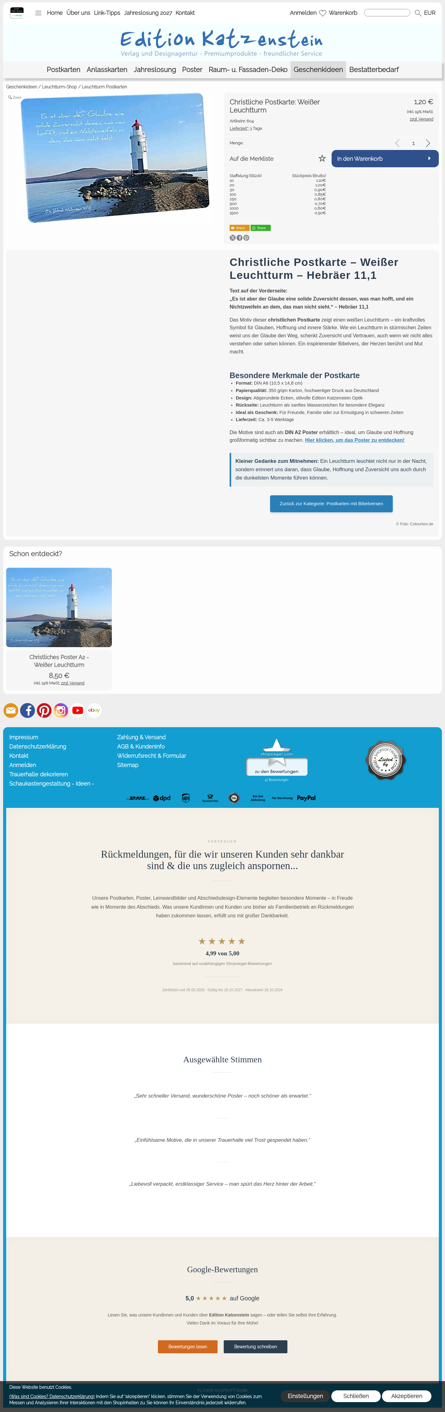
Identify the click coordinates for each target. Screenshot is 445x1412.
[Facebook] (27, 710)
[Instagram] (61, 710)
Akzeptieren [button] (406, 1396)
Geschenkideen (21, 86)
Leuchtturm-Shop (59, 86)
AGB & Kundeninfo (141, 746)
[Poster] (192, 69)
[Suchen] (387, 12)
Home (55, 13)
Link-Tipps (107, 13)
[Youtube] (77, 710)
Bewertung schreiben (255, 1346)
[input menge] (413, 143)
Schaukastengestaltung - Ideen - (51, 783)
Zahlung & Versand (141, 737)
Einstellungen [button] (305, 1396)
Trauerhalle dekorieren (38, 774)
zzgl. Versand (72, 683)
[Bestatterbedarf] (374, 69)
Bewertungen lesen (187, 1346)
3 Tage (246, 128)
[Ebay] (94, 710)
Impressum (23, 737)
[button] (38, 13)
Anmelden (303, 13)
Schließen (356, 1396)
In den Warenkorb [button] (360, 159)
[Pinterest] (44, 710)
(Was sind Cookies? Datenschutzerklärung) (52, 1396)
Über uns (78, 13)
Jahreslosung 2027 (148, 13)
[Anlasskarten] (106, 69)
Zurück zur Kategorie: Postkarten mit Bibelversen (331, 503)
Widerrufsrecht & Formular (151, 756)
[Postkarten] (63, 69)
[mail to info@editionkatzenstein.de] (11, 710)
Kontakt (185, 13)
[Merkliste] (323, 13)
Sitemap (127, 765)
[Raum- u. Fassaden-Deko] (248, 69)
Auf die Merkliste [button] (251, 159)
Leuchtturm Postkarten (104, 86)
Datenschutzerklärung (37, 746)
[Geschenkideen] (318, 69)
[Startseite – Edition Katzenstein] (16, 8)
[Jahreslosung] (154, 69)
